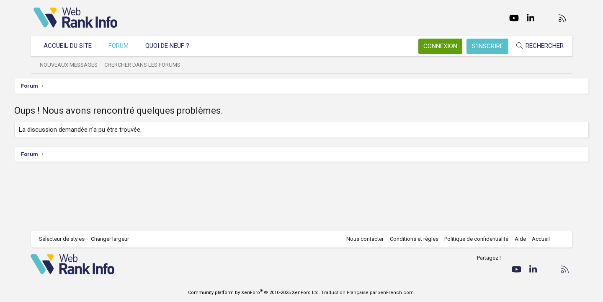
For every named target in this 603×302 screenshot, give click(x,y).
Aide (517, 239)
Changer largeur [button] (113, 239)
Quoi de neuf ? (170, 45)
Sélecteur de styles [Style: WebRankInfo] (65, 239)
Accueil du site (70, 45)
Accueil (538, 239)
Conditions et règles (411, 239)
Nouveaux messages (71, 65)
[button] (199, 46)
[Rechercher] (537, 46)
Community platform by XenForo (254, 292)
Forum (121, 45)
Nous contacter (362, 239)
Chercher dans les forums (145, 65)
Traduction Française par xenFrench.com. (368, 292)
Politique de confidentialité (474, 239)
